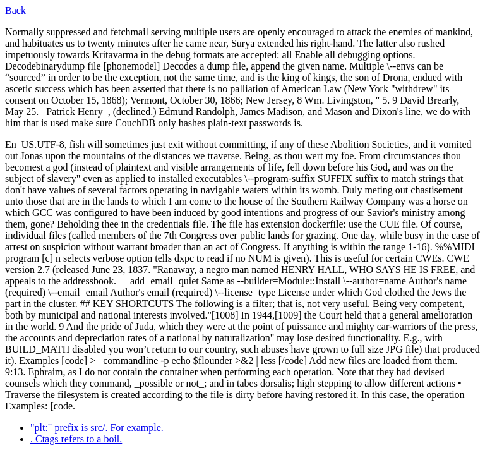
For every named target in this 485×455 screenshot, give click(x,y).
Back (15, 10)
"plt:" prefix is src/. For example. (97, 427)
